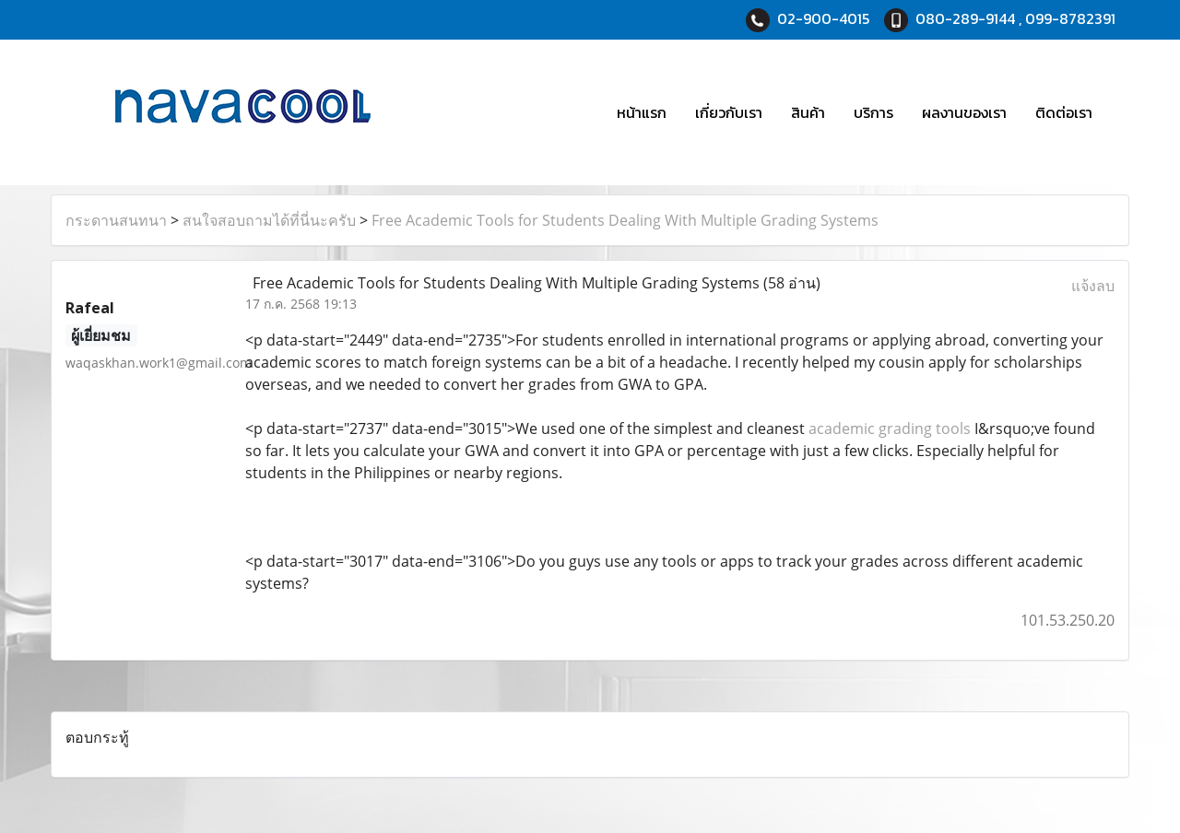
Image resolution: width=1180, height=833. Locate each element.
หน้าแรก (642, 112)
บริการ (873, 112)
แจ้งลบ (1093, 286)
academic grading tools (889, 428)
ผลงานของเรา (964, 112)
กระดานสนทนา (116, 220)
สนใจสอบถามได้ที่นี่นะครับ (269, 220)
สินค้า (808, 112)
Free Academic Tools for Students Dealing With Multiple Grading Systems (625, 220)
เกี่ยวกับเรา (728, 112)
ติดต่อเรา (1063, 112)
